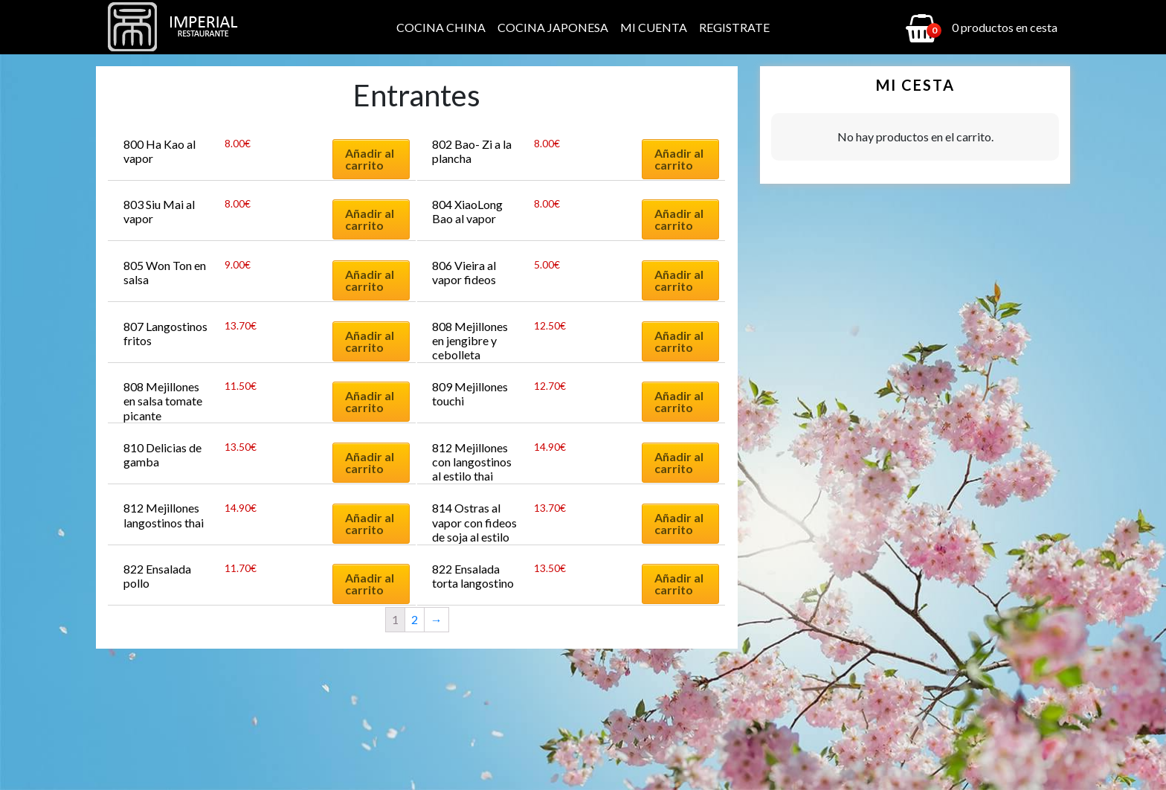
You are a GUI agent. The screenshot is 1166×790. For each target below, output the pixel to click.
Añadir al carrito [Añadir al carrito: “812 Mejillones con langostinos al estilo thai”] (678, 462)
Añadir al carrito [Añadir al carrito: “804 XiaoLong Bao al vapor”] (678, 219)
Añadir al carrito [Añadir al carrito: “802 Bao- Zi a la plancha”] (678, 159)
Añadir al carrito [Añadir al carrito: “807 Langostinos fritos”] (369, 341)
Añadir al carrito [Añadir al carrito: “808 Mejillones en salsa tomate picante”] (369, 401)
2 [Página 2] (414, 619)
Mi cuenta (653, 27)
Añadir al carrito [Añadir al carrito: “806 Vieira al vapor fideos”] (678, 280)
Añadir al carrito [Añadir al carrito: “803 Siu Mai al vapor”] (369, 219)
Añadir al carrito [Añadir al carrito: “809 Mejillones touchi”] (678, 401)
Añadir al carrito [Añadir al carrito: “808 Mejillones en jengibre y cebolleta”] (678, 341)
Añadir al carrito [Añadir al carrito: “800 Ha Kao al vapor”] (369, 159)
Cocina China (441, 27)
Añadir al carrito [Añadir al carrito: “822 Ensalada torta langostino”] (678, 584)
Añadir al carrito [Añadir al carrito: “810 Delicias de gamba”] (369, 462)
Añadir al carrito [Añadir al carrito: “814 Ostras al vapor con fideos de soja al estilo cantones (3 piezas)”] (678, 523)
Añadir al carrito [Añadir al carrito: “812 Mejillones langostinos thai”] (369, 523)
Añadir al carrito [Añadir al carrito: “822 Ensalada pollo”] (369, 584)
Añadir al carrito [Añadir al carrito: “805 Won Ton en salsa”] (369, 280)
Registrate (734, 27)
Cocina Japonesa (552, 27)
